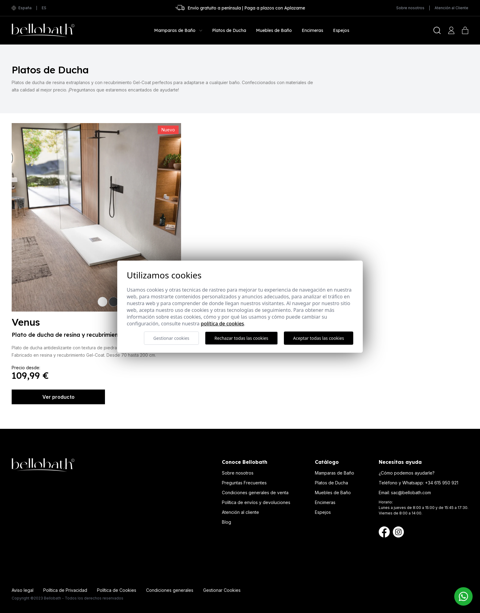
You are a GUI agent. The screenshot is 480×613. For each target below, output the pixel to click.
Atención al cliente (240, 512)
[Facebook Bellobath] (384, 532)
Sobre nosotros (410, 8)
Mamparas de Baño (334, 472)
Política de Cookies (116, 590)
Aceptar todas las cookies (318, 338)
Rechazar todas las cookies (241, 338)
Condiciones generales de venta (255, 492)
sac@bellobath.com (411, 492)
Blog (226, 522)
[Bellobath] (43, 30)
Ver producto (58, 397)
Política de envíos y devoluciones (256, 502)
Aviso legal (22, 590)
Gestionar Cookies (222, 590)
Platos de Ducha (331, 482)
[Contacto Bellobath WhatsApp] (463, 596)
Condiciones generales (169, 590)
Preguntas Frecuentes (244, 482)
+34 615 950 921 (441, 482)
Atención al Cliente (451, 8)
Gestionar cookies (171, 338)
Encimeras (325, 502)
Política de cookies (222, 323)
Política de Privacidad (65, 590)
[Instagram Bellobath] (398, 532)
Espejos (323, 512)
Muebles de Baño (333, 492)
